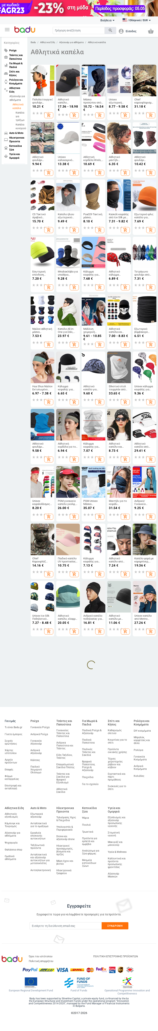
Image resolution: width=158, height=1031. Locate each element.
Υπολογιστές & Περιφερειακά (64, 828)
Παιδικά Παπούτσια (88, 741)
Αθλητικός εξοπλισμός (11, 815)
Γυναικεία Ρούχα (40, 727)
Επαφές (9, 769)
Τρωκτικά (87, 831)
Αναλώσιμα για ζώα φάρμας (90, 852)
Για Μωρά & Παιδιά (89, 722)
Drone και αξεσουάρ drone (65, 838)
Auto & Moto (38, 808)
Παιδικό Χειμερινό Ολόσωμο (36, 769)
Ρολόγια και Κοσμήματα (142, 722)
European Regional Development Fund (31, 990)
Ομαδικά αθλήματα (10, 858)
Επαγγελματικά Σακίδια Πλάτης (65, 766)
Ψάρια (85, 817)
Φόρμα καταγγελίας (12, 777)
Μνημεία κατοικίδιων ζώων (89, 863)
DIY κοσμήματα (142, 730)
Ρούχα (34, 721)
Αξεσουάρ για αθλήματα (17, 98)
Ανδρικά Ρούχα (39, 734)
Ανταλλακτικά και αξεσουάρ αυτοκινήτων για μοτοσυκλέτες (40, 859)
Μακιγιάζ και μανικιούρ (115, 843)
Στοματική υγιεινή (114, 834)
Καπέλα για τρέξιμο (20, 116)
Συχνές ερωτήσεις (11, 742)
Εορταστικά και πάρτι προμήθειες (116, 776)
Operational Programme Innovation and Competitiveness (127, 992)
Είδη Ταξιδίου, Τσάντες (64, 756)
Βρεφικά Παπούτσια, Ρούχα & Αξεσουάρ (88, 766)
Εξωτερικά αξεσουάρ (36, 815)
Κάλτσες (35, 760)
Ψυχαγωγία (11, 842)
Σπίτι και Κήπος (114, 722)
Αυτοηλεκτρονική (40, 870)
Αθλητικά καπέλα (18, 106)
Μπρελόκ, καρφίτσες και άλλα (142, 740)
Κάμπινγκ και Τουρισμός (12, 825)
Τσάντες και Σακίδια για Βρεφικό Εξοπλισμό (63, 778)
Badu (33, 42)
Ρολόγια (138, 750)
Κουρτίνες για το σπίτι (117, 741)
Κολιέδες (139, 776)
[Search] (79, 30)
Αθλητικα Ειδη (47, 42)
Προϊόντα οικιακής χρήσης (117, 751)
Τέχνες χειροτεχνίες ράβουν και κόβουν (115, 763)
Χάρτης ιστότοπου (11, 752)
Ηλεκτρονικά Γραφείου (63, 872)
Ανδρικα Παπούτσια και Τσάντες (64, 745)
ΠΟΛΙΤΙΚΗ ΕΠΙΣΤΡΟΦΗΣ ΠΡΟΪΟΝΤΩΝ (115, 956)
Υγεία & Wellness (117, 852)
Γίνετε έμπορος (13, 734)
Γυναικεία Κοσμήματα (140, 758)
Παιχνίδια (87, 777)
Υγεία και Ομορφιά (114, 809)
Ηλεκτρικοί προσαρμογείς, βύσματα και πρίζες (64, 850)
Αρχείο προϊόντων (11, 761)
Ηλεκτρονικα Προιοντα (65, 809)
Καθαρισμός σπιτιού (115, 732)
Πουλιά (86, 824)
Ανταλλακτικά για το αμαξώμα (39, 825)
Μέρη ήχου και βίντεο (64, 862)
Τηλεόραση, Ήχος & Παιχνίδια (66, 819)
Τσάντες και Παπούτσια (64, 722)
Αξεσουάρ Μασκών (113, 875)
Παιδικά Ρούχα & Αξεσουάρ (91, 732)
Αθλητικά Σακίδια (61, 790)
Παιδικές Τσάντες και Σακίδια (88, 752)
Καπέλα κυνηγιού (20, 126)
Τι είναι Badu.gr (13, 727)
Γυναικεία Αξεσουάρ (36, 742)
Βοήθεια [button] (107, 20)
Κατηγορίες (12, 42)
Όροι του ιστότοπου (40, 956)
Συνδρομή (115, 925)
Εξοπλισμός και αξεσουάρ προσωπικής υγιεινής (116, 822)
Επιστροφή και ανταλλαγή (13, 787)
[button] (7, 29)
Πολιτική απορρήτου (41, 961)
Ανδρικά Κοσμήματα (140, 767)
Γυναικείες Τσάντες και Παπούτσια (63, 733)
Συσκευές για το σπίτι (117, 788)
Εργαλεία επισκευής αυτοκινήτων (37, 835)
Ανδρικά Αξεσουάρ (36, 752)
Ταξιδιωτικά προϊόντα (37, 846)
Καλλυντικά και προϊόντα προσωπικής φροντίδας (117, 863)
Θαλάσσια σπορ (13, 849)
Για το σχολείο (90, 784)
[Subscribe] (66, 925)
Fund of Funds (79, 990)
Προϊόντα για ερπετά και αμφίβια (89, 841)
